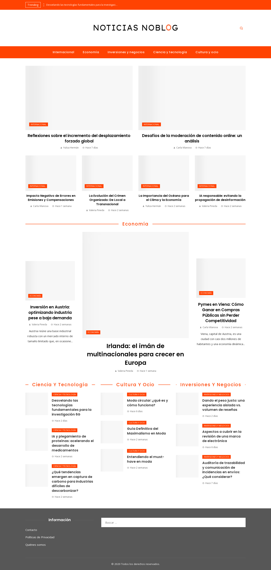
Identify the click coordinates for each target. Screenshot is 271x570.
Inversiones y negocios (216, 394)
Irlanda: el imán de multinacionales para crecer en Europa (135, 354)
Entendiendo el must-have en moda (145, 459)
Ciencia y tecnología (64, 394)
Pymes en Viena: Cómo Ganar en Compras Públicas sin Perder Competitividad (221, 312)
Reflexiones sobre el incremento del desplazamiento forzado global (79, 138)
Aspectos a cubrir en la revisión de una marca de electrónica (221, 436)
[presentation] (43, 4)
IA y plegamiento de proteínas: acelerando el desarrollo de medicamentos (73, 443)
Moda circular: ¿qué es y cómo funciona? (147, 402)
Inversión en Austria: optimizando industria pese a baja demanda (50, 312)
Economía (93, 332)
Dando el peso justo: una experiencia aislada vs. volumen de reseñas (223, 405)
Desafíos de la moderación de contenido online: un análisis (192, 138)
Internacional (38, 124)
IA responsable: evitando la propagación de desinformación (220, 198)
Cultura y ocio (137, 394)
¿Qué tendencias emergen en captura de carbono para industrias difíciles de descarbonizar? (72, 481)
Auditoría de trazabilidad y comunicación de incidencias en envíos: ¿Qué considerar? (223, 470)
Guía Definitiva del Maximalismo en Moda (146, 431)
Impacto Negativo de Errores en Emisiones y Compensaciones (50, 198)
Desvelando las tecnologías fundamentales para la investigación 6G (82, 4)
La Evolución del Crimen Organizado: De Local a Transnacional (107, 200)
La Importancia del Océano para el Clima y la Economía (164, 198)
